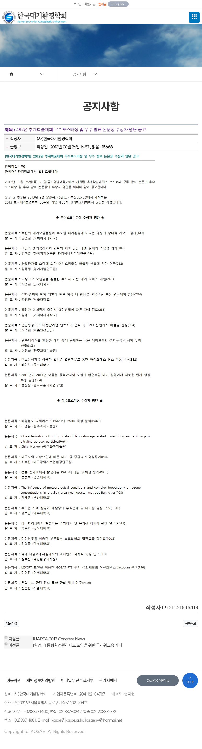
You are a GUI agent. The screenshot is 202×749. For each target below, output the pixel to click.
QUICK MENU (158, 680)
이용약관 (13, 680)
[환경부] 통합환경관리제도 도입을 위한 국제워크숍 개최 (77, 645)
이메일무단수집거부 (77, 680)
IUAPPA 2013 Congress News (59, 639)
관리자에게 (108, 680)
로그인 (77, 4)
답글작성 (11, 623)
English (118, 4)
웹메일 (102, 4)
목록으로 (190, 623)
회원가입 (89, 4)
